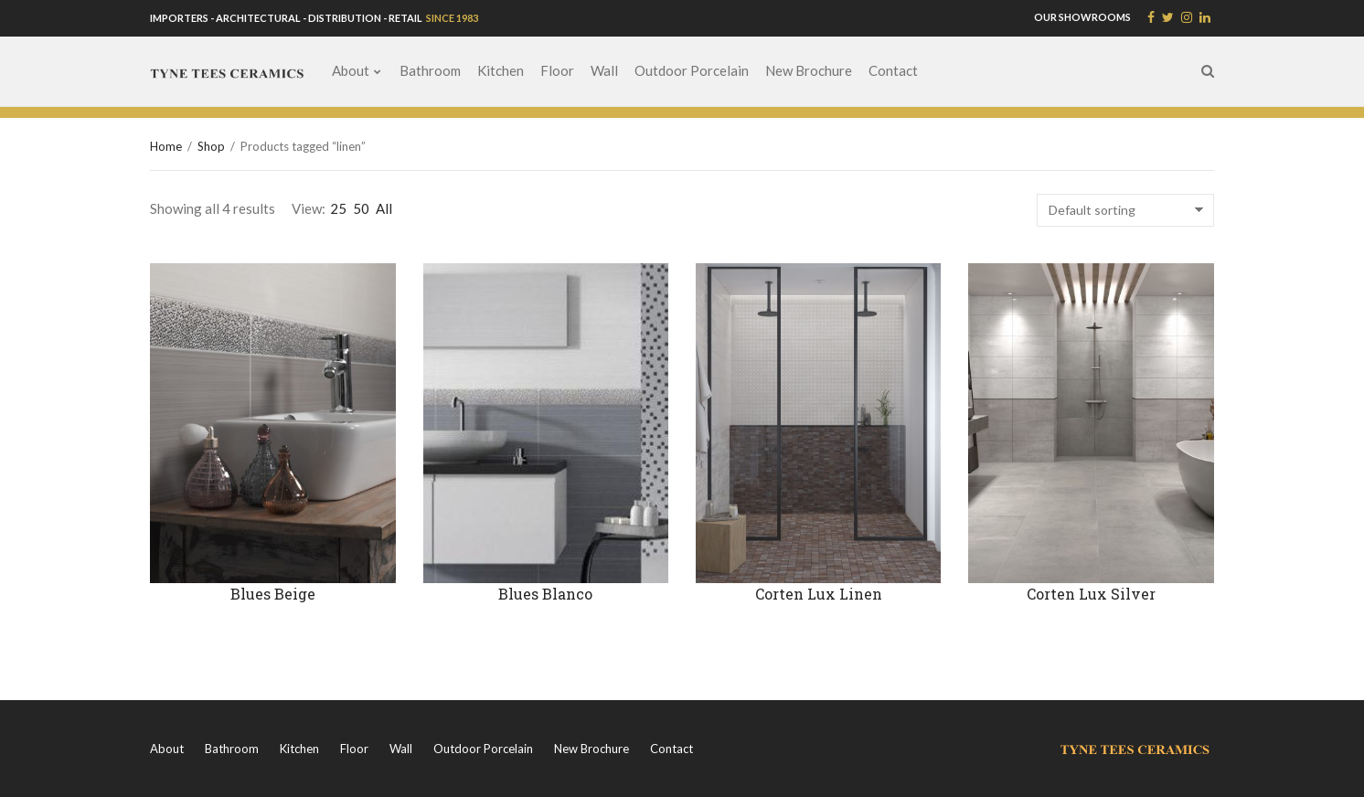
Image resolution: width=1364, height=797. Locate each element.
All (384, 208)
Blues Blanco (545, 593)
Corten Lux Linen (818, 593)
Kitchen (500, 70)
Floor (557, 70)
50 (361, 208)
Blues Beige (272, 593)
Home (166, 146)
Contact (893, 70)
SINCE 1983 (451, 18)
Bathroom (430, 70)
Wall (604, 70)
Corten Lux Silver (1091, 593)
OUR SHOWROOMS (1082, 17)
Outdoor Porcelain (691, 70)
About (350, 70)
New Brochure (808, 70)
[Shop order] (1125, 210)
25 (338, 208)
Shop (211, 146)
